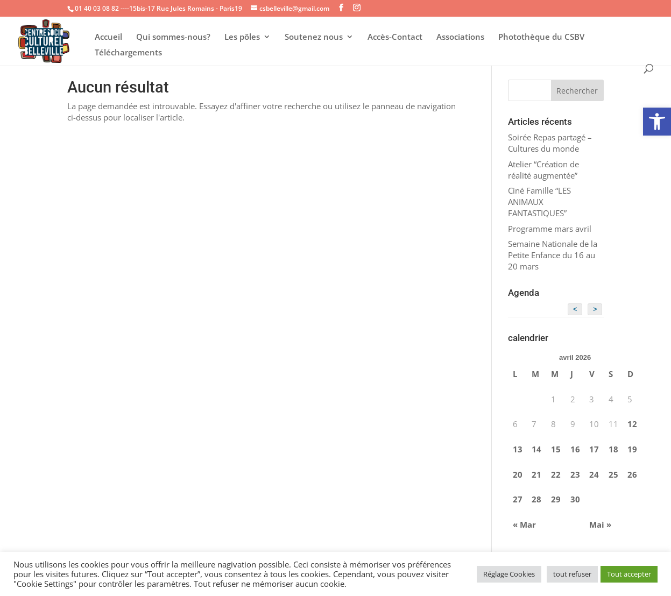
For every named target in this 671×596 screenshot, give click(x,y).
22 (556, 474)
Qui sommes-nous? (173, 37)
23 (575, 474)
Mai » (600, 524)
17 (594, 449)
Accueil (108, 37)
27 (517, 499)
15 (556, 449)
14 (536, 449)
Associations (460, 37)
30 (575, 499)
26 (632, 474)
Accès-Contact (395, 37)
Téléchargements (128, 53)
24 (594, 474)
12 (632, 423)
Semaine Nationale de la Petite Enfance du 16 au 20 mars (552, 255)
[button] (657, 122)
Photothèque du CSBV (541, 37)
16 (575, 449)
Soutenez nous (314, 37)
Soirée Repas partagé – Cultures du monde (550, 143)
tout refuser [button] (572, 574)
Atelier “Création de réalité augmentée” (543, 170)
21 (536, 474)
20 (517, 474)
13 (517, 449)
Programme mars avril (549, 228)
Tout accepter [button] (629, 574)
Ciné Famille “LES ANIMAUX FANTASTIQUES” (539, 201)
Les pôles (242, 37)
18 (613, 449)
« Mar (524, 524)
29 (556, 499)
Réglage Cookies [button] (509, 574)
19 (632, 449)
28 (536, 499)
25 (613, 474)
